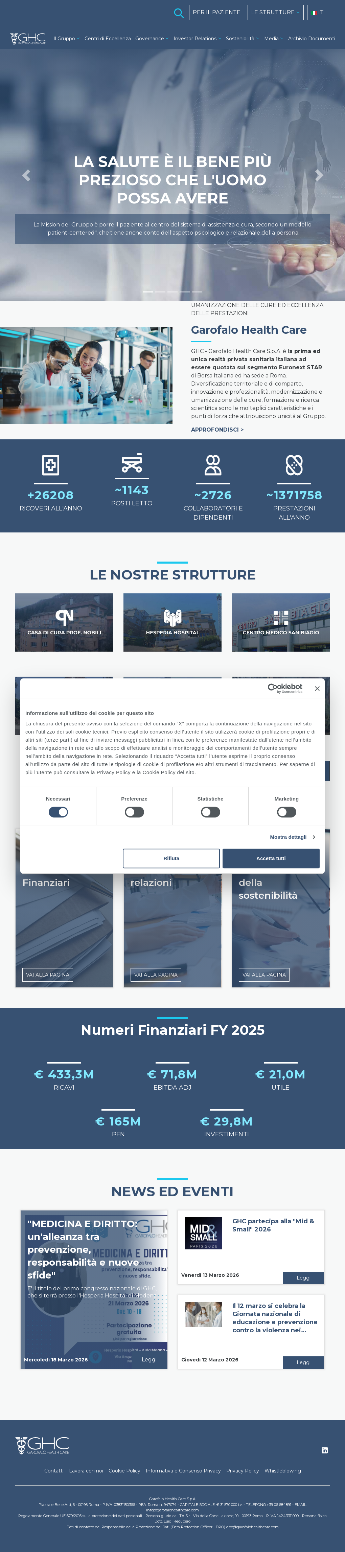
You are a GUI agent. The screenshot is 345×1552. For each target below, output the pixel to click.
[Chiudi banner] (317, 688)
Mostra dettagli (288, 837)
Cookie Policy (124, 1471)
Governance (149, 39)
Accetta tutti (271, 858)
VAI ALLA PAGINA (47, 975)
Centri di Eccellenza (108, 39)
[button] (26, 175)
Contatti (54, 1471)
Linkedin (325, 1452)
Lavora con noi (86, 1471)
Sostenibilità (240, 39)
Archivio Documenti (311, 39)
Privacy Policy (242, 1471)
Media (271, 39)
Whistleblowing (282, 1471)
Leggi (149, 1359)
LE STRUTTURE (273, 12)
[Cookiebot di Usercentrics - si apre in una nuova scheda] (272, 688)
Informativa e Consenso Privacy (183, 1471)
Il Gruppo (64, 39)
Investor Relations (195, 39)
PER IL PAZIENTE (216, 12)
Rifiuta (172, 858)
